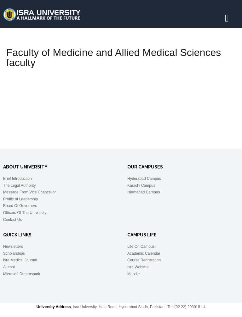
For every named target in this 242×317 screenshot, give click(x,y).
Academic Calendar (143, 253)
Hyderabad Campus (144, 178)
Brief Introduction (17, 178)
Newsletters (13, 246)
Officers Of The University (24, 212)
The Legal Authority (19, 185)
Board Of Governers (20, 206)
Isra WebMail (138, 267)
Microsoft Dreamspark (21, 274)
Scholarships (14, 253)
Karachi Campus (141, 185)
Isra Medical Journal (20, 260)
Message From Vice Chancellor (29, 192)
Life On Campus (141, 246)
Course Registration (144, 260)
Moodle (133, 274)
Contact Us (12, 219)
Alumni (9, 267)
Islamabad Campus (143, 192)
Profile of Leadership (20, 199)
